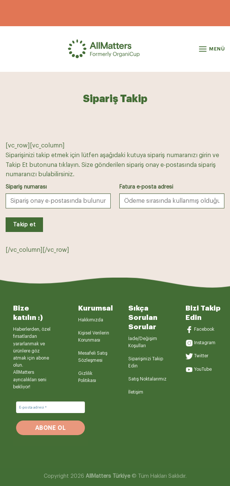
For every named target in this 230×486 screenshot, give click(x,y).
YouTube (203, 369)
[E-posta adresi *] (50, 407)
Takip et (24, 224)
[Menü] (211, 49)
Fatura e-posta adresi (146, 187)
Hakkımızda (90, 320)
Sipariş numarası (26, 187)
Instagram (204, 342)
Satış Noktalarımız (147, 379)
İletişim (135, 392)
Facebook (204, 329)
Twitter (201, 356)
